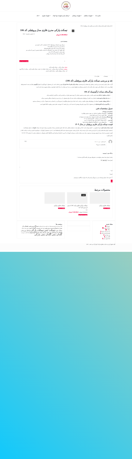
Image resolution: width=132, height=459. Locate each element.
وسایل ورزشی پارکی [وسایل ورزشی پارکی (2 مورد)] (49, 232)
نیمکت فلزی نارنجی (50, 71)
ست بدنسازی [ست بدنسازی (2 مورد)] (57, 228)
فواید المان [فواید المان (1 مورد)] (42, 228)
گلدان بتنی (107, 236)
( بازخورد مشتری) (30, 34)
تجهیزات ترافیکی (88, 15)
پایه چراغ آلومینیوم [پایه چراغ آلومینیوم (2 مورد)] (36, 232)
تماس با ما (98, 15)
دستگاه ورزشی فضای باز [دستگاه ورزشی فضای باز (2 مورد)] (30, 226)
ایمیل (111, 174)
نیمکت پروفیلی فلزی (60, 71)
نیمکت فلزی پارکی (105, 26)
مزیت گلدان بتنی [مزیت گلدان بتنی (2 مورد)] (34, 228)
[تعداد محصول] (65, 61)
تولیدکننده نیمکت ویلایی (57, 69)
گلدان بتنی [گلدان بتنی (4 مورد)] (57, 234)
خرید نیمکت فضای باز (46, 69)
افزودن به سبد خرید (23, 61)
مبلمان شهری (107, 228)
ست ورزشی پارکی (105, 231)
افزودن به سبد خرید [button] (82, 214)
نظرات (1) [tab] (97, 76)
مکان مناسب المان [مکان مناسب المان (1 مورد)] (25, 228)
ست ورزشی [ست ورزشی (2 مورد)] (49, 228)
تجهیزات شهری (46, 15)
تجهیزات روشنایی (76, 15)
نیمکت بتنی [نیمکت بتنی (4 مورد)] (49, 230)
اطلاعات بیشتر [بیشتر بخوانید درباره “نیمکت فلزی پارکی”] (106, 208)
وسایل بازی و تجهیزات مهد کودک (61, 15)
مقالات (108, 229)
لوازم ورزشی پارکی (105, 233)
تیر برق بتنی (107, 235)
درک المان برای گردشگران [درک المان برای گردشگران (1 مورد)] (44, 226)
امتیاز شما (110, 160)
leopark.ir (60, 133)
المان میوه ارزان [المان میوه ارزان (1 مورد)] (59, 226)
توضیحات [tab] (106, 76)
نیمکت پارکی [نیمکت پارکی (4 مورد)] (37, 230)
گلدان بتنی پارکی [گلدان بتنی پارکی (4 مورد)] (42, 234)
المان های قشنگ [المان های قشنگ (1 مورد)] (52, 226)
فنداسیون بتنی (106, 238)
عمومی (108, 226)
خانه (38, 15)
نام (111, 170)
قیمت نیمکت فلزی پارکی (34, 69)
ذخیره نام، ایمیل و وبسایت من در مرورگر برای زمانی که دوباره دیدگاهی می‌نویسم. (92, 177)
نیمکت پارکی (61, 67)
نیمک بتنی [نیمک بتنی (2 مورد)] (59, 230)
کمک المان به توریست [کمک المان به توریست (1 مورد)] (25, 232)
